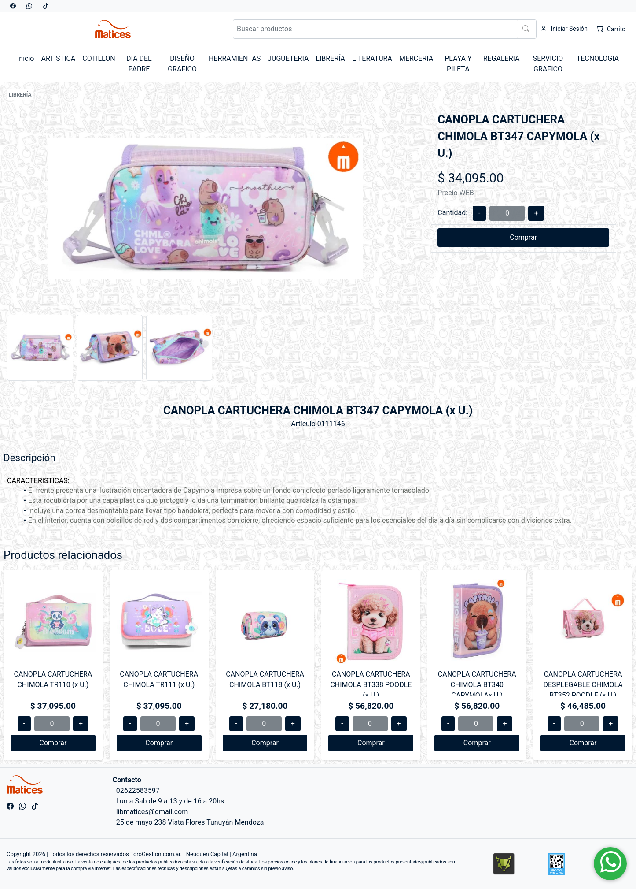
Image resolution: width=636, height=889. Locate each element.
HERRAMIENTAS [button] (235, 58)
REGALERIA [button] (501, 58)
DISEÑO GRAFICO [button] (182, 63)
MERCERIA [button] (416, 58)
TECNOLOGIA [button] (598, 58)
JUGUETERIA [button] (288, 58)
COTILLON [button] (98, 58)
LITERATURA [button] (372, 58)
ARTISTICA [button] (58, 58)
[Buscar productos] (385, 29)
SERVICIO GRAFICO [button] (548, 63)
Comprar (523, 237)
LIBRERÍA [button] (330, 58)
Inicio (25, 58)
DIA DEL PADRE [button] (139, 63)
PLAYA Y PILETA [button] (458, 63)
